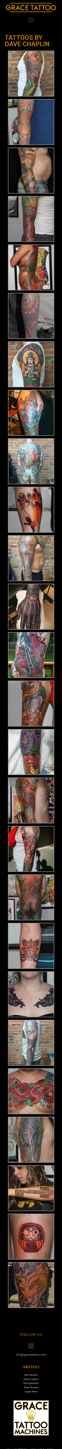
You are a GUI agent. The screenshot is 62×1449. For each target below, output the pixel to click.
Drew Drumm (31, 1387)
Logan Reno (31, 1391)
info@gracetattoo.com (31, 1355)
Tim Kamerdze (31, 1383)
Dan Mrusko (31, 1375)
